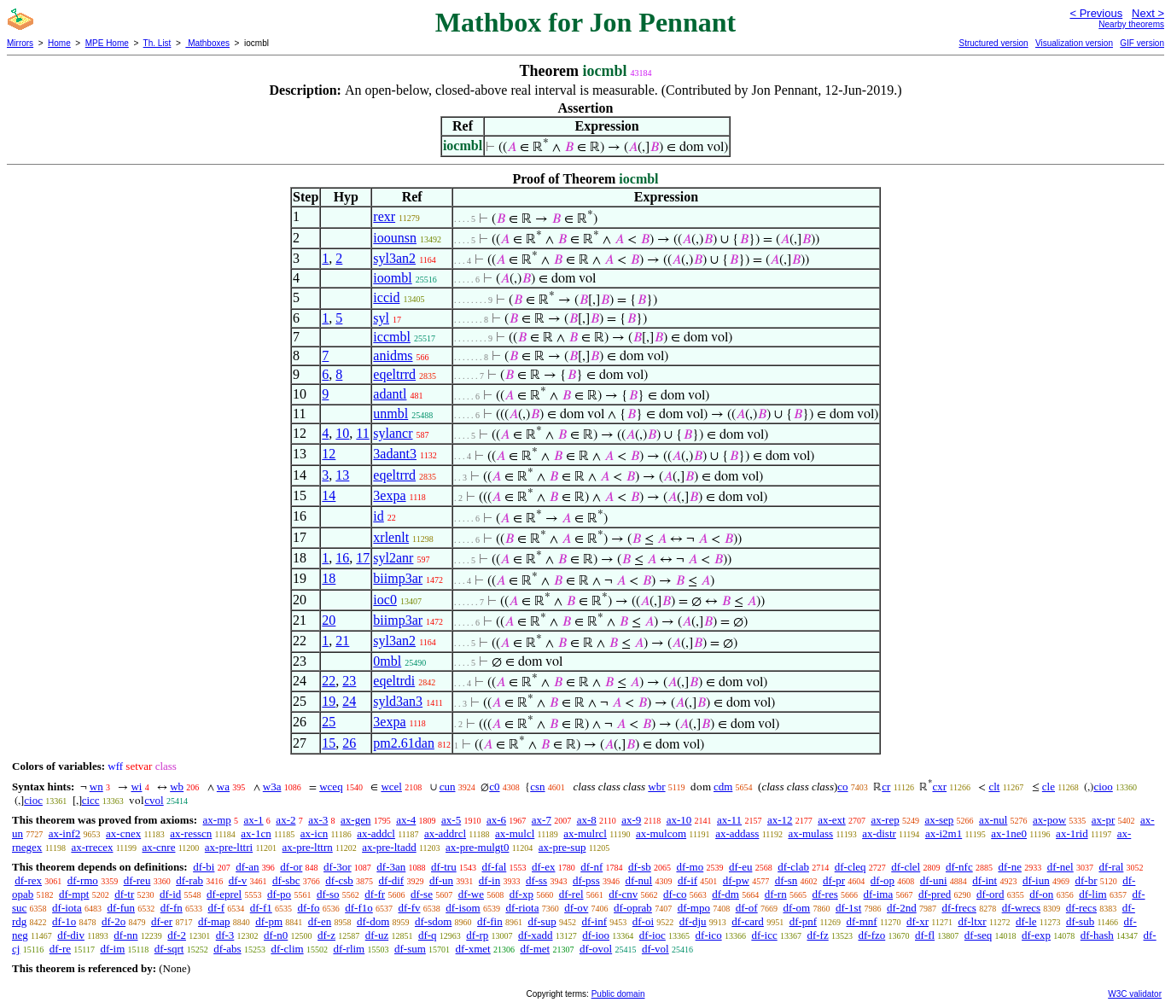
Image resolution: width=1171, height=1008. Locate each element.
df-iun (1036, 880)
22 (328, 680)
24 (349, 701)
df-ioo (595, 935)
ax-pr (1103, 819)
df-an (247, 866)
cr (886, 786)
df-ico (709, 935)
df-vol (655, 948)
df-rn (776, 894)
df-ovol (596, 948)
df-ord (990, 894)
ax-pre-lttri (229, 847)
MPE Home (107, 43)
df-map (214, 921)
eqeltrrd (394, 374)
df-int (984, 880)
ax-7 (541, 819)
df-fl (925, 935)
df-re (60, 948)
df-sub (1080, 921)
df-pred (934, 894)
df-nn (125, 935)
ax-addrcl (445, 833)
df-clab (793, 866)
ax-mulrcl (585, 833)
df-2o (113, 921)
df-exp (1036, 935)
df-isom (463, 907)
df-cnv (623, 894)
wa (223, 786)
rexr (384, 216)
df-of (747, 907)
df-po (279, 894)
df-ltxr (972, 921)
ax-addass (737, 833)
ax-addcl (376, 833)
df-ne (1009, 866)
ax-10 (679, 819)
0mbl (387, 661)
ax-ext (831, 819)
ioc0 (385, 599)
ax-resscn (191, 833)
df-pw (736, 880)
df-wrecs (1021, 907)
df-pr (834, 880)
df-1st (848, 907)
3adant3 (395, 453)
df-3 (225, 935)
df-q (427, 935)
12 (328, 453)
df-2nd (902, 907)
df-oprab (633, 907)
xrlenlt (391, 537)
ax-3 (318, 819)
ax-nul (993, 819)
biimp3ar (397, 578)
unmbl (390, 413)
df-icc (764, 935)
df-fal (493, 866)
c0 (494, 786)
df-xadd (535, 935)
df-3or (337, 866)
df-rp (477, 935)
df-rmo (82, 880)
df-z (326, 935)
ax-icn (314, 833)
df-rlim (348, 948)
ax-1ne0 (1009, 833)
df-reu (137, 880)
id (378, 516)
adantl (389, 394)
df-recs (1081, 907)
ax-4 (406, 819)
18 (328, 578)
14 (328, 495)
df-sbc (286, 880)
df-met (535, 948)
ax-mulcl (514, 833)
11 (362, 433)
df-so (328, 894)
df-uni (933, 880)
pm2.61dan (403, 743)
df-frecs (958, 907)
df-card (747, 921)
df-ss (536, 880)
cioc (33, 800)
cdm (723, 786)
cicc (91, 800)
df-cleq (850, 866)
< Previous (1095, 13)
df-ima (879, 894)
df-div (70, 935)
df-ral (1110, 866)
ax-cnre (158, 847)
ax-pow (1049, 819)
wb (177, 786)
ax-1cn (256, 833)
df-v (238, 880)
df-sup (541, 921)
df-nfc (959, 866)
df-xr (917, 921)
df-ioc (652, 935)
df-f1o (359, 907)
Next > (1148, 13)
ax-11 (729, 819)
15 (328, 743)
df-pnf (803, 921)
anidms (392, 355)
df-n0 (276, 935)
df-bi (203, 866)
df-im (112, 948)
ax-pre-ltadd (389, 847)
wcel (391, 786)
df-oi (643, 921)
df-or (291, 866)
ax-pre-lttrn (308, 847)
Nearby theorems (1131, 24)
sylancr (392, 433)
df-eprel (224, 894)
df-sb (639, 866)
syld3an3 (397, 701)
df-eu (740, 866)
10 (342, 433)
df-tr (124, 894)
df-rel (571, 894)
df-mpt (74, 894)
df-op (882, 880)
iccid (386, 297)
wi (136, 786)
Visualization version (1074, 43)
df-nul (638, 880)
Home (59, 43)
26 (349, 743)
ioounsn (395, 237)
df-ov (576, 907)
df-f (216, 907)
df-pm (269, 921)
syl (381, 318)
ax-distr (879, 833)
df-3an (390, 866)
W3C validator (1135, 994)
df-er (161, 921)
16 (342, 558)
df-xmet (473, 948)
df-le (1026, 921)
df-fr (374, 894)
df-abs (227, 948)
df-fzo (871, 935)
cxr (939, 786)
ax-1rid (1072, 833)
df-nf (591, 866)
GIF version (1142, 43)
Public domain (618, 994)
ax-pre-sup (562, 847)
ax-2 (285, 819)
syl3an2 (394, 258)
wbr (656, 786)
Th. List (157, 43)
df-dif (392, 880)
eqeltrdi (394, 680)
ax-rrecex (92, 847)
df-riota (522, 907)
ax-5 (451, 819)
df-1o (64, 921)
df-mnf (862, 921)
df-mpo (694, 907)
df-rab (189, 880)
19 (328, 701)
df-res (824, 894)
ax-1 (254, 819)
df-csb (339, 880)
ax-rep (885, 819)
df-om (796, 907)
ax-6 (496, 819)
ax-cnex (123, 833)
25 (328, 721)
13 (342, 475)
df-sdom (433, 921)
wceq (330, 786)
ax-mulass (810, 833)
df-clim (287, 948)
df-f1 (261, 907)
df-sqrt (169, 948)
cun (448, 786)
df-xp (521, 894)
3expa (389, 495)
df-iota (67, 907)
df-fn (171, 907)
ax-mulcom (661, 833)
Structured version (993, 43)
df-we (471, 894)
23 (349, 680)
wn (96, 786)
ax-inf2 (65, 833)
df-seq (978, 935)
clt (993, 786)
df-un (441, 880)
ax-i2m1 (943, 833)
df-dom (373, 921)
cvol (153, 800)
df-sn (786, 880)
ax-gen (355, 819)
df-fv (410, 907)
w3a (272, 786)
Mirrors (20, 43)
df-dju (693, 921)
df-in (489, 880)
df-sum (410, 948)
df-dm (725, 894)
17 (363, 558)
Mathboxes (207, 43)
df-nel (1060, 866)
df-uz (376, 935)
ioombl (392, 278)
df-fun (122, 907)
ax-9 (631, 819)
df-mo (689, 866)
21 (342, 640)
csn (537, 786)
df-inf (594, 921)
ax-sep (938, 819)
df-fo (309, 907)
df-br (1086, 880)
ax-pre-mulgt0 (477, 847)
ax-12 (780, 819)
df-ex (543, 866)
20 (328, 620)
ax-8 (587, 819)
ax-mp (217, 819)
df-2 (176, 935)
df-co (674, 894)
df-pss (586, 880)
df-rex (28, 880)
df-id (170, 894)
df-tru (444, 866)
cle (1048, 786)
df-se (422, 894)
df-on (1041, 894)
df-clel (905, 866)
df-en (319, 921)
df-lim (1093, 894)
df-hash (1097, 935)
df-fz (817, 935)
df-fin (490, 921)
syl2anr (393, 558)
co (842, 786)
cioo (1102, 786)
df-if (687, 880)
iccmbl (392, 336)
